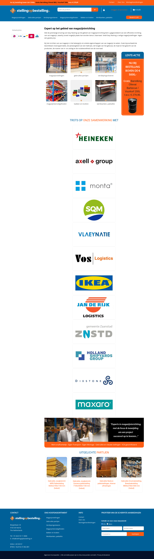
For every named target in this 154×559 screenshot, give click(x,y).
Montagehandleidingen (134, 2)
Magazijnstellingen (18, 17)
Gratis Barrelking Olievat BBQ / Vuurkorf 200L (57, 2)
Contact (111, 2)
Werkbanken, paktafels (104, 17)
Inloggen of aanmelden (119, 10)
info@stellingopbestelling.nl (22, 539)
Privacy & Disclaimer (103, 555)
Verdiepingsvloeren (51, 17)
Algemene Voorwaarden (51, 555)
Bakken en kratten (87, 17)
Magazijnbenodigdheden (69, 17)
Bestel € (134, 17)
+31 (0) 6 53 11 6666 (20, 536)
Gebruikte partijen (34, 17)
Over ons (121, 2)
